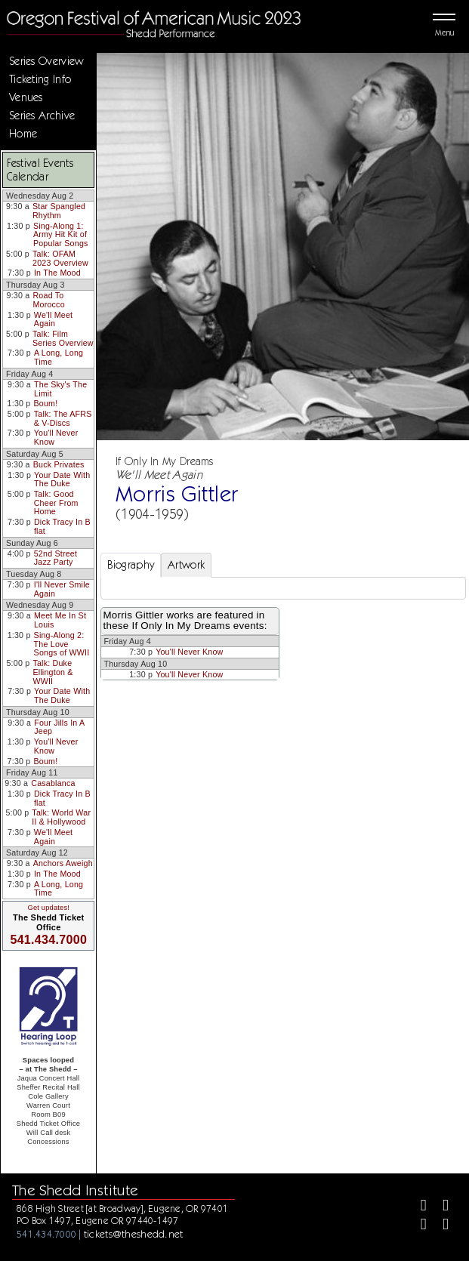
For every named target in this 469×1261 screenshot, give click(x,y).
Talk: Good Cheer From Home (56, 502)
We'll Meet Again (53, 319)
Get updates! (48, 907)
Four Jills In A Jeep (59, 727)
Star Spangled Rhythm (58, 211)
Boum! (46, 403)
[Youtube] (439, 1225)
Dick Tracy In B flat (62, 526)
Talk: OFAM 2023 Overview (60, 258)
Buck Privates (59, 464)
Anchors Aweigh (63, 863)
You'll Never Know (56, 437)
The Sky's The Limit (60, 389)
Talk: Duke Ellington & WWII (52, 671)
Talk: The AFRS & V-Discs (63, 418)
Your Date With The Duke (62, 479)
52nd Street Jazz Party (55, 558)
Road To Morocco (48, 300)
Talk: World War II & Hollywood (61, 817)
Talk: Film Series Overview (63, 338)
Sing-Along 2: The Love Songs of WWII (62, 643)
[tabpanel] (283, 588)
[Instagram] (417, 1225)
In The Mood (57, 272)
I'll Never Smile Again (62, 589)
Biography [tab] (131, 565)
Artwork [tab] (186, 565)
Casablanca (53, 783)
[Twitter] (439, 1207)
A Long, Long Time (58, 357)
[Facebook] (417, 1207)
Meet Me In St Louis (60, 620)
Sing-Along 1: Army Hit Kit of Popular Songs (60, 234)
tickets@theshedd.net (134, 1234)
